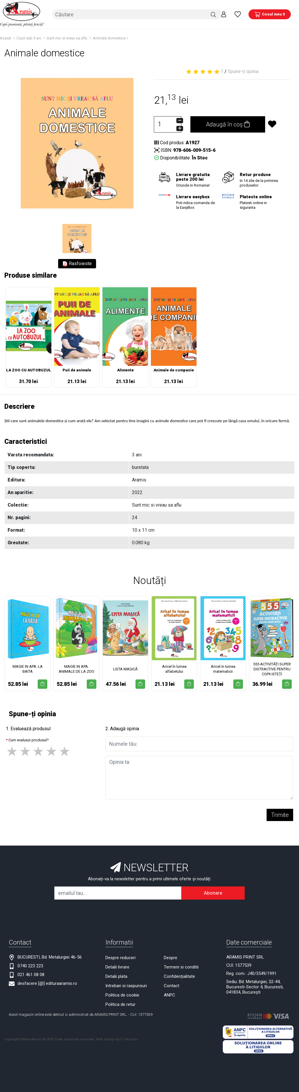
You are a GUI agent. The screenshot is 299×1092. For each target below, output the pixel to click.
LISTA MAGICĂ (125, 669)
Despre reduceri (120, 957)
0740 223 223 (30, 965)
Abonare (213, 893)
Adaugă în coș (228, 124)
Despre (170, 957)
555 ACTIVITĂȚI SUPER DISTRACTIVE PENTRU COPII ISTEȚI (272, 669)
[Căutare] (213, 14)
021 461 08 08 (31, 974)
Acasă (5, 38)
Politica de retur (120, 1004)
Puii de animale (76, 370)
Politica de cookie (122, 995)
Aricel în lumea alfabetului (174, 669)
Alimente (125, 370)
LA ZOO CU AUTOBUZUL (28, 370)
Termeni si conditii (181, 967)
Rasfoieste (77, 264)
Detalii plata (116, 976)
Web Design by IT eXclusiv (116, 1039)
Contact (171, 985)
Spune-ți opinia (243, 71)
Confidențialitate (179, 976)
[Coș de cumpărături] (269, 14)
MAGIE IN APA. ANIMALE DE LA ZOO (76, 669)
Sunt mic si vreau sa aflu (67, 38)
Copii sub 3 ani (28, 38)
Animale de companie (174, 370)
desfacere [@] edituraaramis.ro (47, 983)
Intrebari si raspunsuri (126, 985)
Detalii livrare (117, 967)
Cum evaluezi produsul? (28, 740)
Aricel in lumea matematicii (223, 669)
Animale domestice (109, 38)
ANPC (169, 995)
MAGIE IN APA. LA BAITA (28, 669)
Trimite (280, 814)
